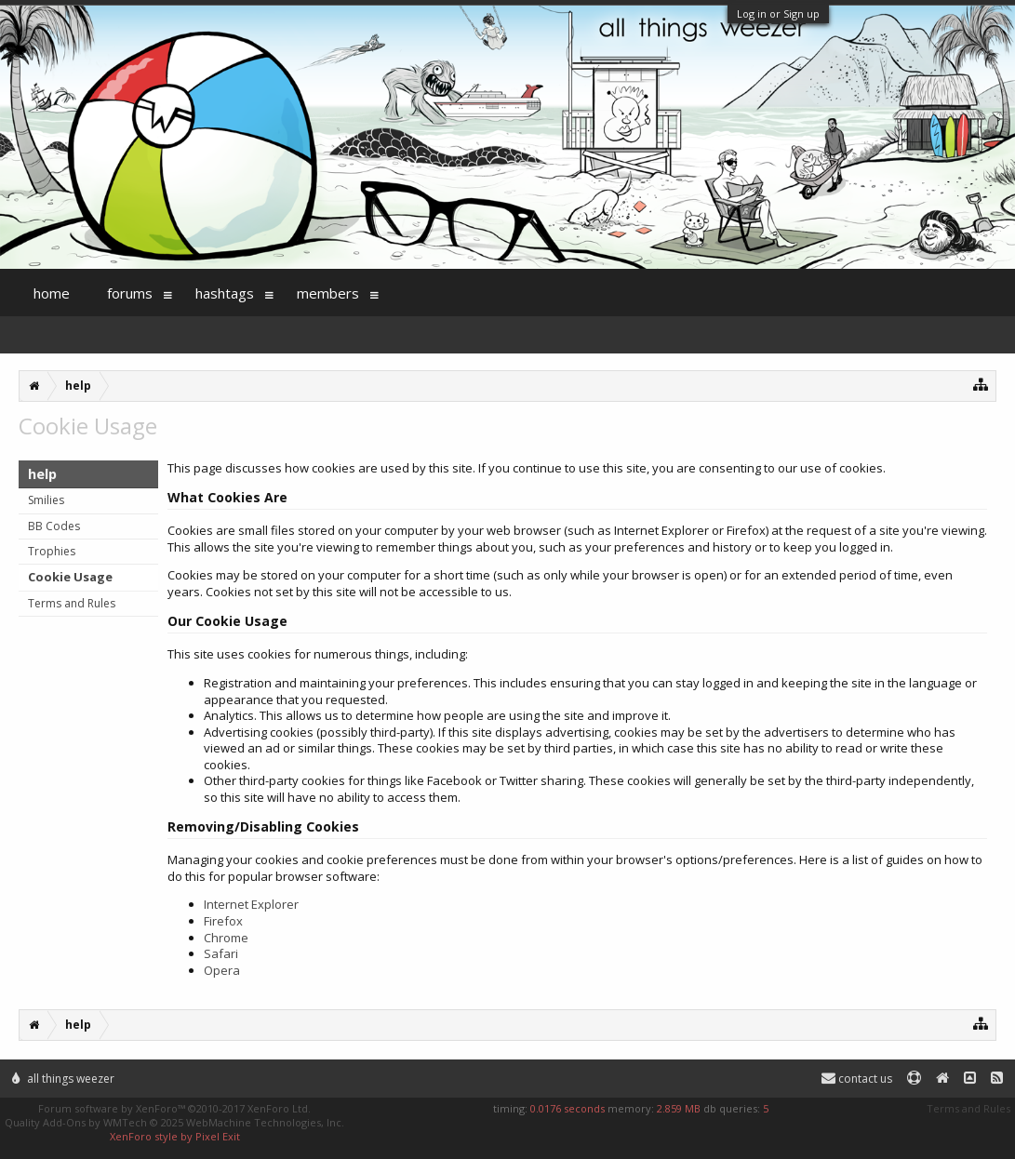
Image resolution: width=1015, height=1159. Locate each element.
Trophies (51, 551)
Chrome (226, 937)
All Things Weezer (63, 1078)
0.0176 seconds (567, 1108)
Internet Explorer (251, 904)
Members (328, 293)
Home (51, 293)
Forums (130, 293)
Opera (222, 970)
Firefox (223, 921)
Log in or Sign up (778, 13)
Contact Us (856, 1078)
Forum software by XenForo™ (174, 1108)
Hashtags (224, 293)
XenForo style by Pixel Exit (175, 1136)
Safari (221, 953)
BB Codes (54, 526)
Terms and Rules (71, 603)
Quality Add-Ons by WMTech (174, 1122)
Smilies (46, 500)
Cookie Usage (70, 576)
